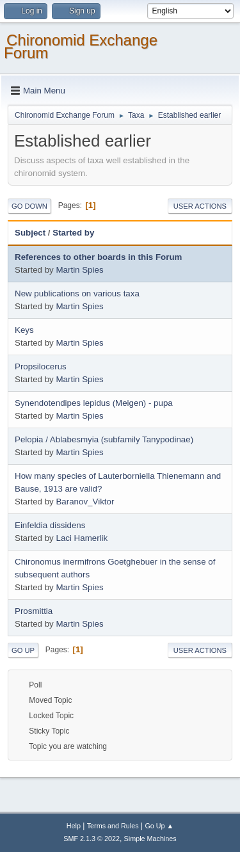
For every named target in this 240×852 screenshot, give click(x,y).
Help (74, 826)
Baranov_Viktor (85, 501)
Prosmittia (33, 611)
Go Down (29, 206)
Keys (24, 330)
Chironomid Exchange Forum (80, 46)
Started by (73, 232)
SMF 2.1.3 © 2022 (91, 838)
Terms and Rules (113, 826)
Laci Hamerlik (82, 538)
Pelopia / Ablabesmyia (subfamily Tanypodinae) (104, 439)
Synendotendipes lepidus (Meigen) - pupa (94, 403)
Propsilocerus (41, 366)
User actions (200, 206)
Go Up (23, 650)
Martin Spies (79, 270)
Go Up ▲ (159, 826)
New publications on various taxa (77, 293)
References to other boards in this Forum (98, 257)
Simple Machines (150, 838)
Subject (30, 232)
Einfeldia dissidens (50, 525)
